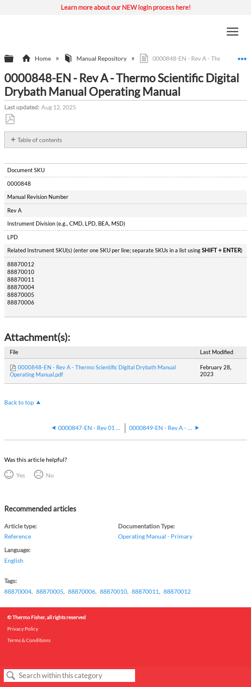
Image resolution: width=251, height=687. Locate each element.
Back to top (19, 402)
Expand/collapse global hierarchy (14, 58)
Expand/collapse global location (242, 56)
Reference (17, 536)
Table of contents (39, 139)
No (50, 475)
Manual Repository (96, 58)
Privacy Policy (22, 629)
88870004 (17, 591)
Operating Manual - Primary (155, 536)
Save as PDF (9, 119)
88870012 (177, 591)
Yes (20, 475)
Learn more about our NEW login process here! (126, 7)
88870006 (81, 591)
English (13, 560)
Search (11, 675)
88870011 (145, 591)
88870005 (49, 591)
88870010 (113, 591)
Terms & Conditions (29, 640)
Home (37, 58)
